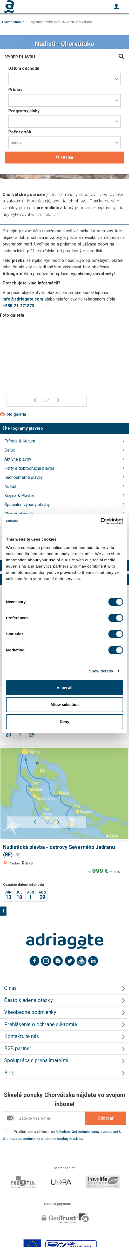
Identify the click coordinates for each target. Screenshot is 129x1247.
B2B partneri (18, 1049)
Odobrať (105, 1118)
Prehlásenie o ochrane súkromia (40, 1024)
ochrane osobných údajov (63, 1138)
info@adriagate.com (23, 299)
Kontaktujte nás (21, 1036)
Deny (64, 721)
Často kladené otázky (28, 1000)
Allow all (64, 687)
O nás (10, 988)
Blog (9, 1073)
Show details (101, 671)
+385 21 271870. (19, 305)
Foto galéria (13, 414)
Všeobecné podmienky (30, 1012)
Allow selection (64, 704)
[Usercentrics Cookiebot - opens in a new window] (100, 521)
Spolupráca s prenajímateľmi (36, 1061)
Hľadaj (64, 157)
